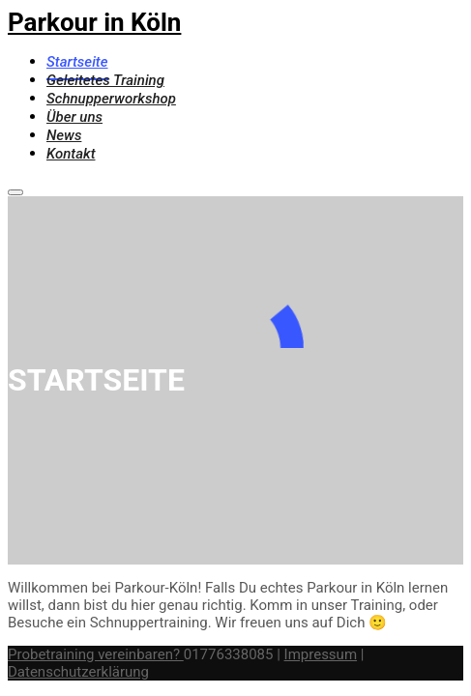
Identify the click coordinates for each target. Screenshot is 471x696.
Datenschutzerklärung (78, 672)
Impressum (320, 654)
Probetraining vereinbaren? (96, 654)
